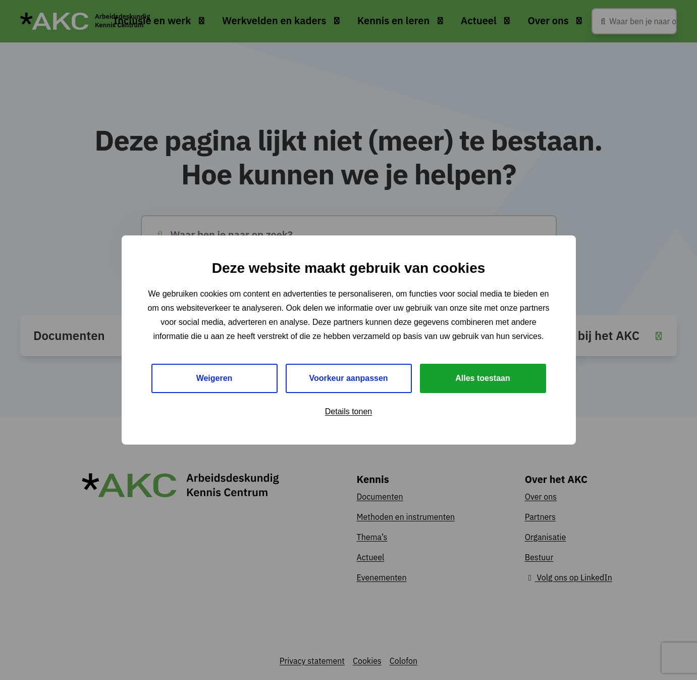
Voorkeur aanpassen (348, 378)
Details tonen (348, 411)
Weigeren (214, 378)
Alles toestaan (482, 378)
